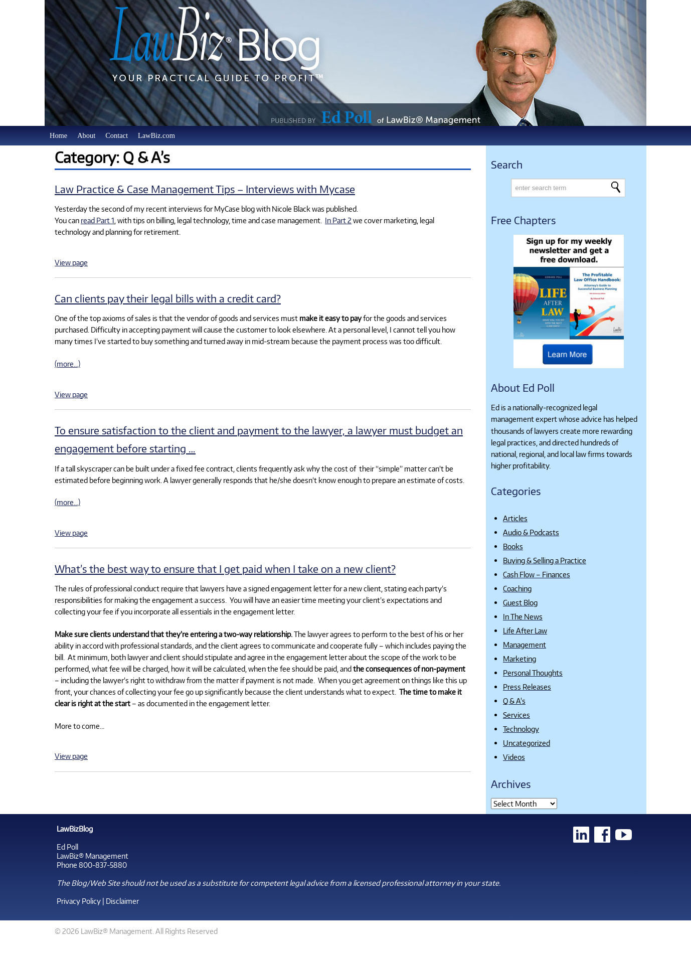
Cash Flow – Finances (536, 574)
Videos (514, 756)
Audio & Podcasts (531, 532)
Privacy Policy (79, 900)
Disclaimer (122, 900)
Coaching (517, 588)
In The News (523, 616)
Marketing (519, 658)
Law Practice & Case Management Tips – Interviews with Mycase (205, 189)
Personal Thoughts (533, 672)
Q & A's (514, 700)
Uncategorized (526, 742)
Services (516, 714)
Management (524, 644)
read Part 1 (97, 220)
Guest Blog (520, 602)
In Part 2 (338, 220)
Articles (515, 518)
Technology (521, 728)
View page (71, 262)
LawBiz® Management (92, 855)
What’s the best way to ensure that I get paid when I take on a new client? (225, 568)
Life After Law (525, 630)
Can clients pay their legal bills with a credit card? (168, 298)
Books (513, 546)
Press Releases (527, 686)
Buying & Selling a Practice (544, 560)
